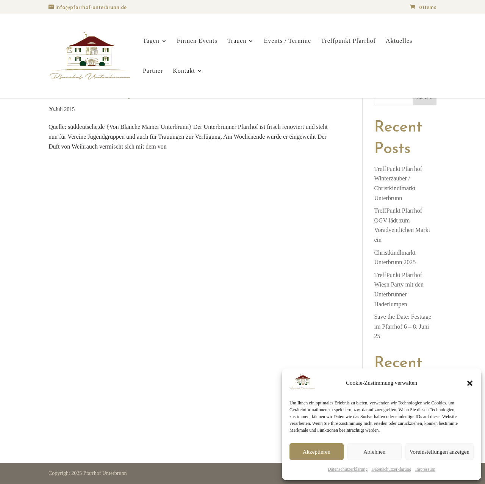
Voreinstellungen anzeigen (439, 452)
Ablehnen (374, 452)
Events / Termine (287, 41)
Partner (153, 71)
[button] (470, 383)
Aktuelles (399, 41)
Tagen (151, 41)
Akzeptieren (316, 452)
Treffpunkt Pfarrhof (348, 41)
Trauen (237, 41)
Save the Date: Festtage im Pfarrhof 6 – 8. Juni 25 (402, 326)
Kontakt (184, 71)
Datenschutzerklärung (348, 469)
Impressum (425, 469)
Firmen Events (197, 41)
